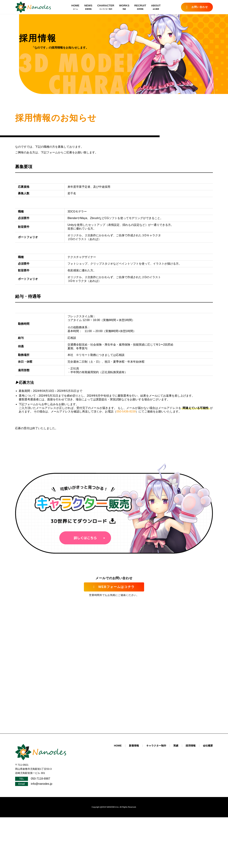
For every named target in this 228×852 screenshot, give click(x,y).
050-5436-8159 (126, 411)
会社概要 (208, 745)
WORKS (124, 7)
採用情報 (191, 745)
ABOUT (155, 7)
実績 (175, 745)
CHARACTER (105, 7)
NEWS (88, 7)
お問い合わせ (197, 7)
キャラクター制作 (156, 745)
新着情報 (134, 745)
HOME (75, 7)
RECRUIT (140, 7)
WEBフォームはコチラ (114, 587)
